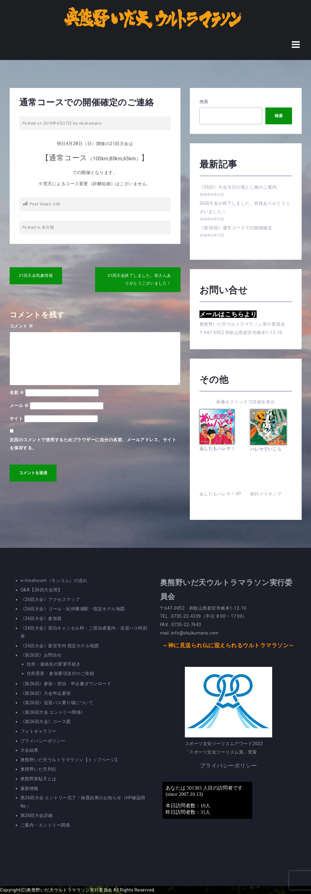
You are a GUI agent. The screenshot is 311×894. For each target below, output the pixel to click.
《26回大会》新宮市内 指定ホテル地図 (60, 645)
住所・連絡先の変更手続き (54, 664)
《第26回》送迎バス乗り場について (57, 702)
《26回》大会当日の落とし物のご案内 (238, 187)
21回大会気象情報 (36, 275)
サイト (16, 418)
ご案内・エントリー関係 (45, 825)
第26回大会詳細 (37, 815)
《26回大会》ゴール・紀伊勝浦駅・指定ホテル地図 (73, 608)
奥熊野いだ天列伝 (39, 769)
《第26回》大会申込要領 (46, 693)
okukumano (90, 123)
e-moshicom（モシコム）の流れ (54, 580)
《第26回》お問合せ (41, 655)
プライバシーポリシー (43, 740)
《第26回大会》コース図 (46, 721)
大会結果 (30, 750)
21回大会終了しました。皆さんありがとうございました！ (139, 279)
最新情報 (30, 788)
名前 (17, 392)
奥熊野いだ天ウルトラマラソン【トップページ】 (70, 759)
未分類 (48, 227)
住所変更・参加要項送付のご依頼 (60, 673)
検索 (203, 101)
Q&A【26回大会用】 (41, 589)
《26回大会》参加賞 (41, 618)
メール (19, 405)
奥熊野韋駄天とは (39, 778)
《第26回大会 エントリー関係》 (53, 712)
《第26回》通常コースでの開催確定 (235, 227)
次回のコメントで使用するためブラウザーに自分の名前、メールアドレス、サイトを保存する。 (93, 444)
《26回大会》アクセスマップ (50, 599)
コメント (21, 325)
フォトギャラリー (39, 731)
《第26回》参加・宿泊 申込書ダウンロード (66, 683)
